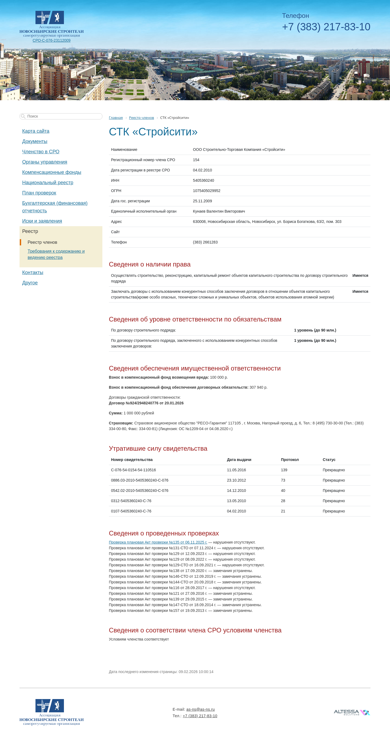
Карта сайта (35, 131)
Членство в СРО (40, 151)
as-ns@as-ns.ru (200, 709)
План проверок (39, 193)
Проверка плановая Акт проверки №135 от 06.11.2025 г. (158, 542)
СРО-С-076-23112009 (52, 40)
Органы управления (44, 162)
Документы (34, 141)
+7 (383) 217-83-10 (326, 27)
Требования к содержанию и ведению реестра (56, 254)
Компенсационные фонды (51, 172)
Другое (30, 282)
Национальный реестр (47, 182)
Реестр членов (42, 242)
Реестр (30, 231)
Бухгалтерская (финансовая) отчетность (54, 206)
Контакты (32, 272)
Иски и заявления (42, 221)
